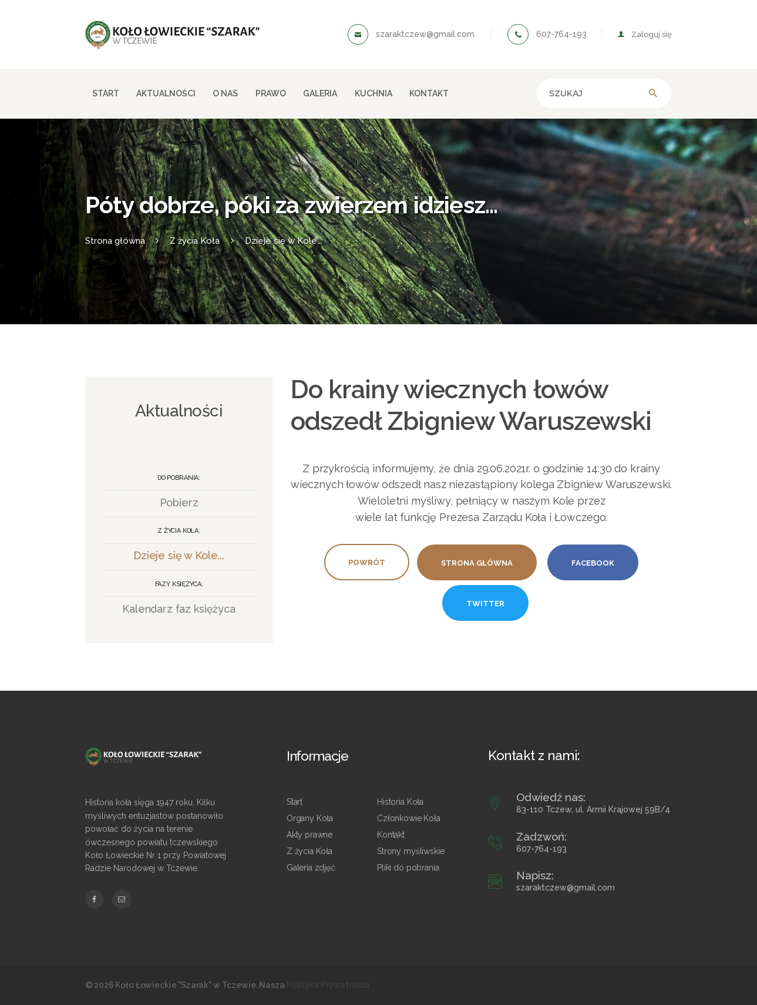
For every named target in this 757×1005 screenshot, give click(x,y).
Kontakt (391, 834)
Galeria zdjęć (311, 867)
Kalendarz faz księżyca (178, 609)
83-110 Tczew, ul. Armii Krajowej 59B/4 (593, 809)
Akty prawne (309, 834)
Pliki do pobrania (408, 867)
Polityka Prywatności (327, 985)
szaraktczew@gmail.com (565, 887)
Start (294, 801)
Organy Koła (310, 818)
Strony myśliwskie (410, 851)
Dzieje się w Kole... (283, 241)
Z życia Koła (309, 851)
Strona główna (115, 241)
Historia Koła (400, 801)
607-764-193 (541, 848)
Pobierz (179, 502)
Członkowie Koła (408, 818)
